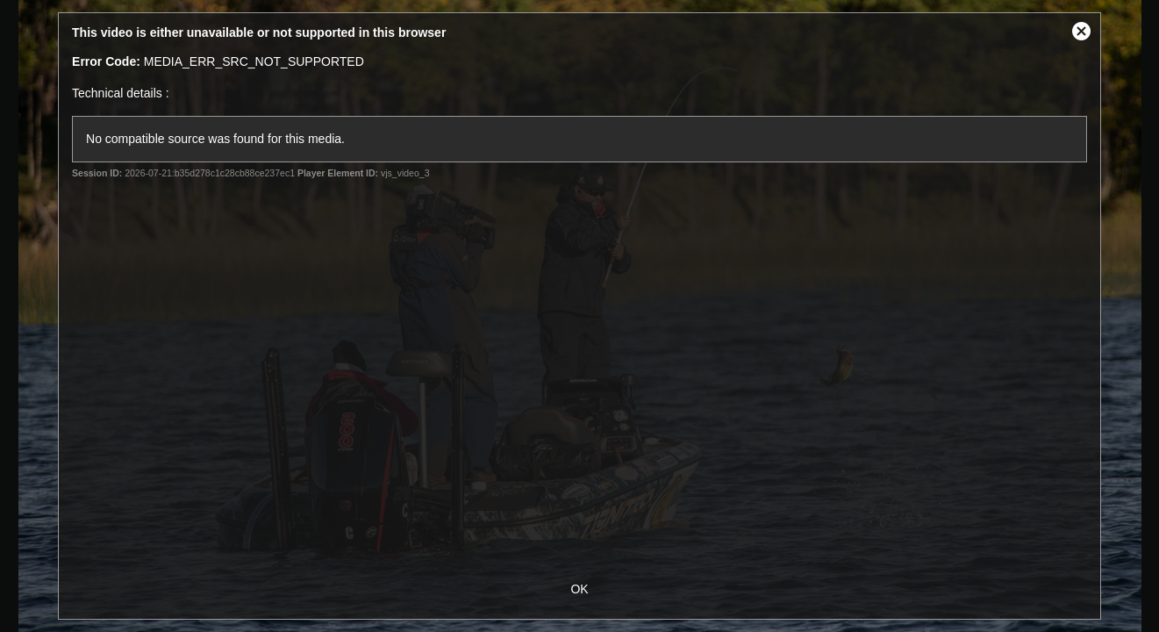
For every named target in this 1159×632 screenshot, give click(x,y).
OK (579, 589)
